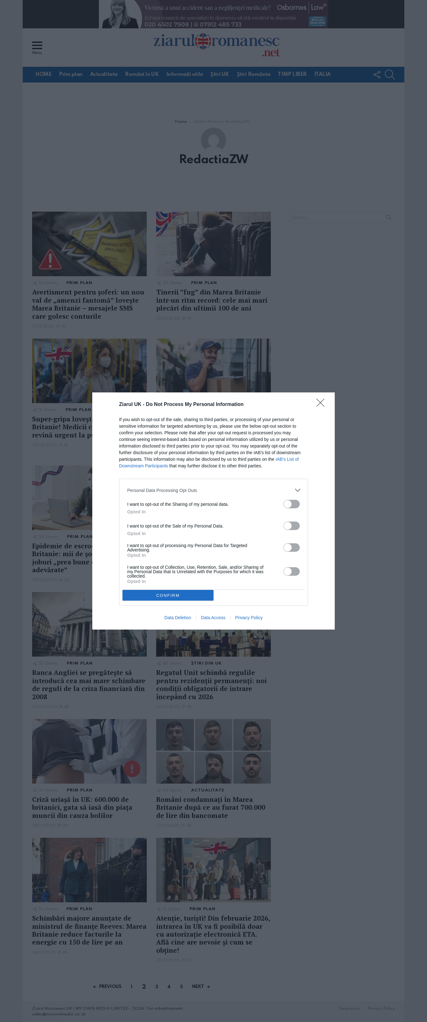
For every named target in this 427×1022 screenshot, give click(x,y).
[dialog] (213, 511)
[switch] (291, 504)
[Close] (322, 405)
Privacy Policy (249, 617)
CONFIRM (168, 595)
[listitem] (213, 490)
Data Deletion (177, 617)
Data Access (213, 617)
